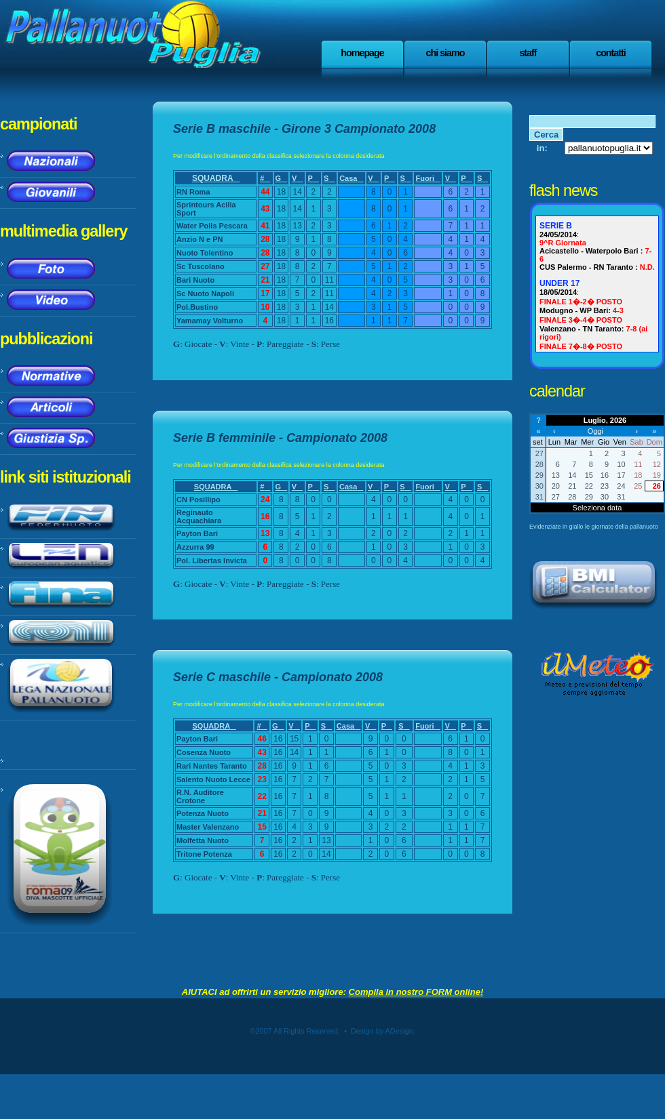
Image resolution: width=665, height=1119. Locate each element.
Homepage (362, 52)
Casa (351, 178)
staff (527, 52)
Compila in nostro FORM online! (416, 992)
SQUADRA (216, 178)
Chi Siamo (445, 52)
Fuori (427, 178)
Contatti (611, 52)
